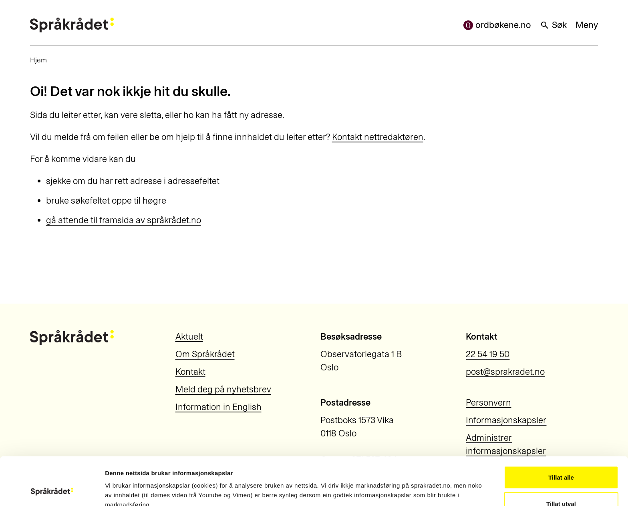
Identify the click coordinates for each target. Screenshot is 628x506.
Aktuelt (189, 336)
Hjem (38, 60)
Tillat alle (561, 432)
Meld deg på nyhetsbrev (223, 389)
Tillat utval (561, 458)
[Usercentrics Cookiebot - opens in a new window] (52, 490)
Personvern (488, 402)
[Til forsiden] (72, 25)
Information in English (218, 407)
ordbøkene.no (497, 25)
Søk (553, 25)
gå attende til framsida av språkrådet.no (123, 220)
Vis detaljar (433, 485)
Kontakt (190, 371)
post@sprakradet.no (505, 371)
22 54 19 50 (487, 354)
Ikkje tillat (561, 484)
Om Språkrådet (205, 354)
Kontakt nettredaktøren (377, 137)
